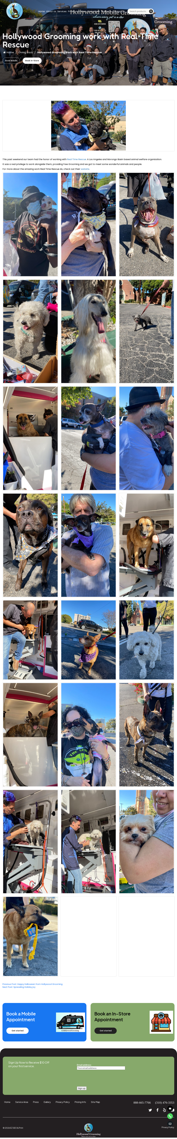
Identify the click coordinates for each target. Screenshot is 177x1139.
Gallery (47, 1103)
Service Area (21, 1103)
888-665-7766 (142, 1103)
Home (41, 11)
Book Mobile (13, 61)
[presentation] (98, 1078)
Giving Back (93, 11)
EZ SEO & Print (16, 1129)
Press (36, 1103)
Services (62, 11)
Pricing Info (80, 1103)
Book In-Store (39, 61)
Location (81, 11)
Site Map (95, 1103)
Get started (23, 1031)
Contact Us (118, 11)
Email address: (101, 1068)
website (85, 170)
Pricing (71, 11)
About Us (51, 11)
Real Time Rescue (76, 160)
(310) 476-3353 (164, 1103)
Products (106, 11)
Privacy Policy (63, 1103)
